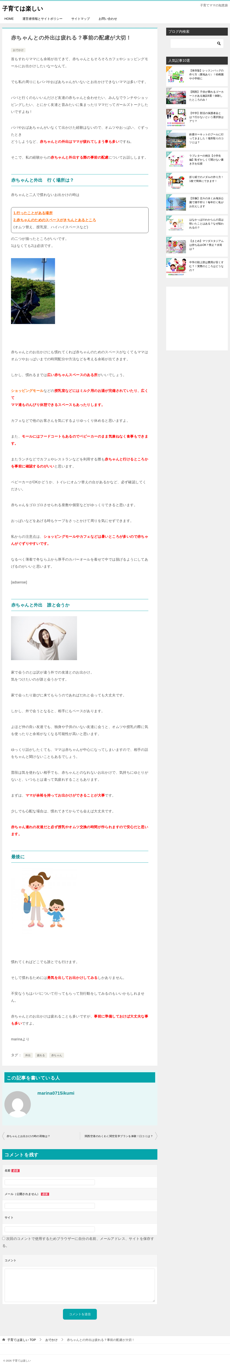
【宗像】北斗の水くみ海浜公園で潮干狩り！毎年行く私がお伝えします (206, 202)
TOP (21, 1340)
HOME (9, 18)
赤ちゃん (56, 1055)
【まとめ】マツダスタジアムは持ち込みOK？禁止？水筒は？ (206, 244)
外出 (28, 1055)
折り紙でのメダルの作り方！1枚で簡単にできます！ (206, 179)
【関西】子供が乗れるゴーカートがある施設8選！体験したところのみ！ (206, 95)
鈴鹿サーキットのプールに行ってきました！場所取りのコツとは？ (206, 138)
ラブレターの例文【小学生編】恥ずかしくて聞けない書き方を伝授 (206, 159)
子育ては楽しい (25, 8)
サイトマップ (80, 18)
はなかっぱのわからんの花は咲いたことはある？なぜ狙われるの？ (206, 223)
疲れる (41, 1055)
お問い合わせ (108, 18)
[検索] (197, 43)
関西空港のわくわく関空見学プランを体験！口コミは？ (119, 1136)
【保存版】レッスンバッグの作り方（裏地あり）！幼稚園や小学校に (206, 74)
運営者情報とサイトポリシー (42, 18)
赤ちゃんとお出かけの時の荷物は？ (28, 1136)
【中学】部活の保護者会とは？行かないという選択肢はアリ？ (206, 117)
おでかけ (18, 50)
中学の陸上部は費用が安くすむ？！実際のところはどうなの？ (206, 266)
